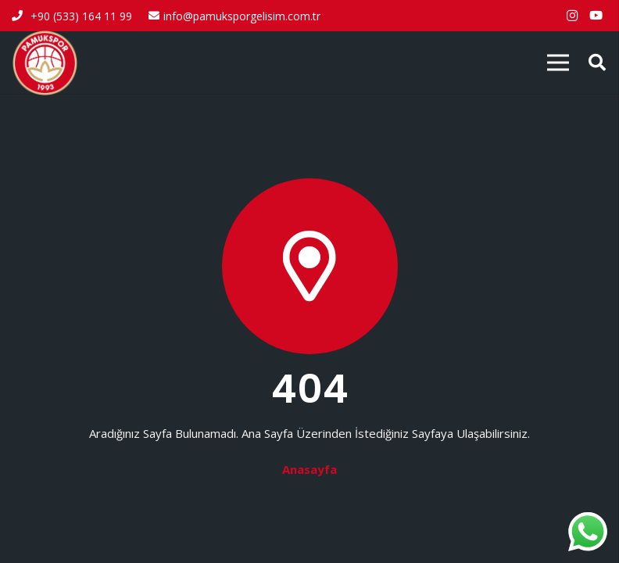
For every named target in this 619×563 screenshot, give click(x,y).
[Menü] (558, 62)
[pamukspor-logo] (45, 63)
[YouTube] (595, 15)
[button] (597, 62)
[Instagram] (572, 15)
